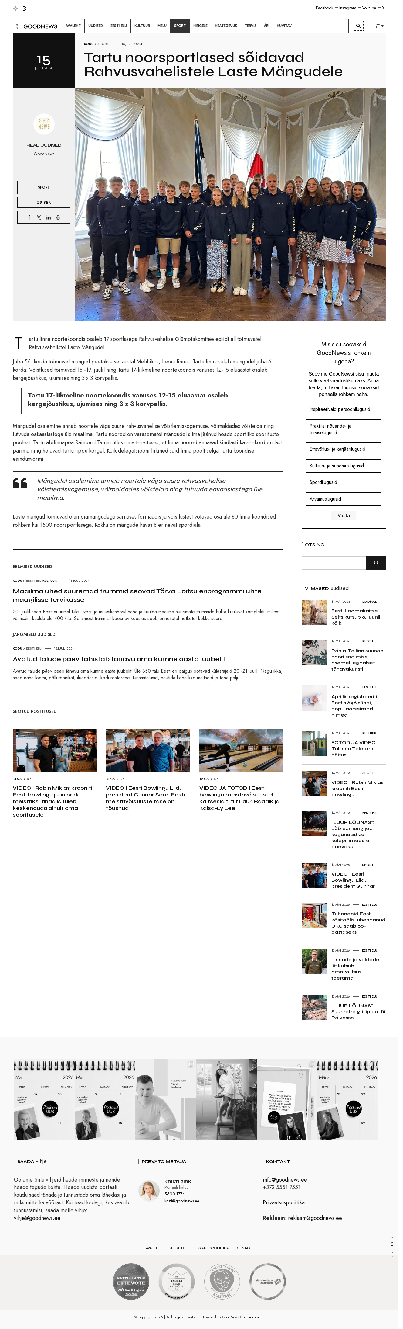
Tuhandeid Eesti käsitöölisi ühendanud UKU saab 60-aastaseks (358, 923)
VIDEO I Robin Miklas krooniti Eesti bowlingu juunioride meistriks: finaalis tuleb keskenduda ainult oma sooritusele (52, 801)
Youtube (369, 8)
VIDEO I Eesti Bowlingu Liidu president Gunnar (353, 880)
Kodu (88, 43)
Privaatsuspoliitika (284, 1202)
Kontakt (244, 1248)
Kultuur (49, 580)
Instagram (347, 8)
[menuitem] (73, 26)
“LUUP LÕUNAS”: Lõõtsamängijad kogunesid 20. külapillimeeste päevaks (352, 834)
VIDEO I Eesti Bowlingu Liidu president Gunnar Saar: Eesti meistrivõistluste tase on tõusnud (145, 798)
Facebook (324, 8)
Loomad (370, 601)
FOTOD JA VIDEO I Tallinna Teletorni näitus (354, 749)
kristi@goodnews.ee (181, 1201)
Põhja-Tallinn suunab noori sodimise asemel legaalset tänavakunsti (357, 660)
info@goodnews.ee (285, 1180)
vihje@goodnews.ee (37, 1218)
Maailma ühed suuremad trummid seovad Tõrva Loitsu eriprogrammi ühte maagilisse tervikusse (137, 595)
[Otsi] (376, 563)
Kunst (368, 641)
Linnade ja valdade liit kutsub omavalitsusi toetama (355, 969)
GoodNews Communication (243, 1317)
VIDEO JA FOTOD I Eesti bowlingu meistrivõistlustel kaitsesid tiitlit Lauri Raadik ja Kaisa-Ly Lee (239, 798)
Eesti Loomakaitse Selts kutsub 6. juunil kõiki (355, 617)
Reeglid (176, 1248)
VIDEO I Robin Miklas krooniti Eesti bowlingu (357, 788)
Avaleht (153, 1248)
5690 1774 (174, 1194)
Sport (103, 43)
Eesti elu (34, 580)
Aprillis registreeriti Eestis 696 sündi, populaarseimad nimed (354, 706)
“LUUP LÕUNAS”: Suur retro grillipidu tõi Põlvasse (358, 1012)
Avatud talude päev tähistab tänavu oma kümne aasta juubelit (119, 659)
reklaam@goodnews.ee (315, 1218)
